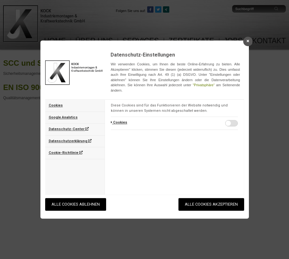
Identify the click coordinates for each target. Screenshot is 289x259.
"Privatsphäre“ (203, 85)
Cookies (56, 105)
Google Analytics (63, 117)
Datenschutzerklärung (70, 141)
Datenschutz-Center (69, 129)
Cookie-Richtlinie (66, 153)
